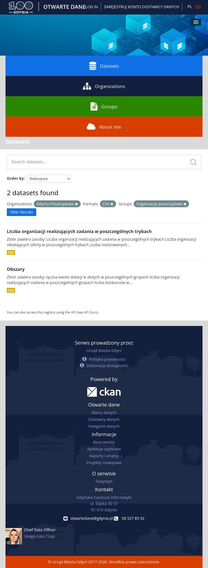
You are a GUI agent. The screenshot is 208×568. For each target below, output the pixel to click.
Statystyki (104, 481)
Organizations (104, 86)
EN (198, 6)
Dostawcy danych (103, 419)
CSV (11, 252)
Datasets (104, 66)
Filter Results (21, 212)
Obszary (16, 269)
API (73, 312)
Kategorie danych (103, 426)
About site (104, 127)
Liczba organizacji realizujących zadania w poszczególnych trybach (79, 231)
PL (189, 6)
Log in (91, 6)
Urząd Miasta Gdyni (103, 350)
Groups (104, 106)
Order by (15, 178)
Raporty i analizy (104, 455)
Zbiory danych (104, 412)
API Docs (90, 312)
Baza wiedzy (104, 442)
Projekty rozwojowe (104, 462)
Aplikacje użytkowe (104, 448)
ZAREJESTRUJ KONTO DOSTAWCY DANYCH (141, 6)
